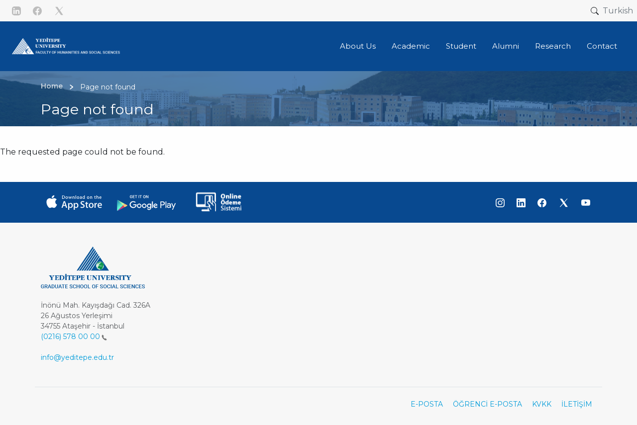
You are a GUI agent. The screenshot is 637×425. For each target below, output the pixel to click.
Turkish (618, 10)
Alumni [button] (505, 46)
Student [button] (461, 46)
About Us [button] (358, 46)
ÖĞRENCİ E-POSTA (487, 404)
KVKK (541, 404)
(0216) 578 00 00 (74, 336)
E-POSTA (427, 404)
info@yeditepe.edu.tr (77, 357)
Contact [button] (602, 46)
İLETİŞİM (576, 404)
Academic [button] (411, 46)
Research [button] (553, 46)
